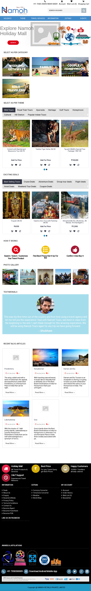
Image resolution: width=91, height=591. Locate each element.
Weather (35, 495)
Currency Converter (40, 490)
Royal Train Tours (25, 110)
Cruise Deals (29, 181)
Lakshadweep (10, 420)
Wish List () (66, 495)
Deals (4, 490)
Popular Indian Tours (37, 115)
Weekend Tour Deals (27, 186)
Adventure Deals (46, 181)
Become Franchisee (10, 511)
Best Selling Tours (12, 181)
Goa (35, 420)
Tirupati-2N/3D (16, 221)
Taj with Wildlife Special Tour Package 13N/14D (16, 150)
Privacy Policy (8, 500)
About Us (6, 493)
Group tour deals (64, 181)
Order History (67, 493)
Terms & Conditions (10, 503)
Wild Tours (9, 110)
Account (65, 490)
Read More (11, 392)
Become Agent (8, 508)
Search (13, 42)
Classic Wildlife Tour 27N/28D (75, 149)
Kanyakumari (39, 369)
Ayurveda (40, 110)
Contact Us (6, 506)
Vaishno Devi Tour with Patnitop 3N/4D (45, 222)
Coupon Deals (46, 186)
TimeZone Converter (40, 493)
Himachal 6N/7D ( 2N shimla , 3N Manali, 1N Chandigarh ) (75, 222)
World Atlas (37, 498)
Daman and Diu (69, 369)
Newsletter (66, 498)
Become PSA (7, 513)
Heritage (52, 110)
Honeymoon (78, 110)
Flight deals (80, 181)
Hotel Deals (9, 186)
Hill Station (19, 115)
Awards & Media (9, 498)
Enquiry (5, 495)
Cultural (7, 115)
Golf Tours (64, 110)
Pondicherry (9, 369)
